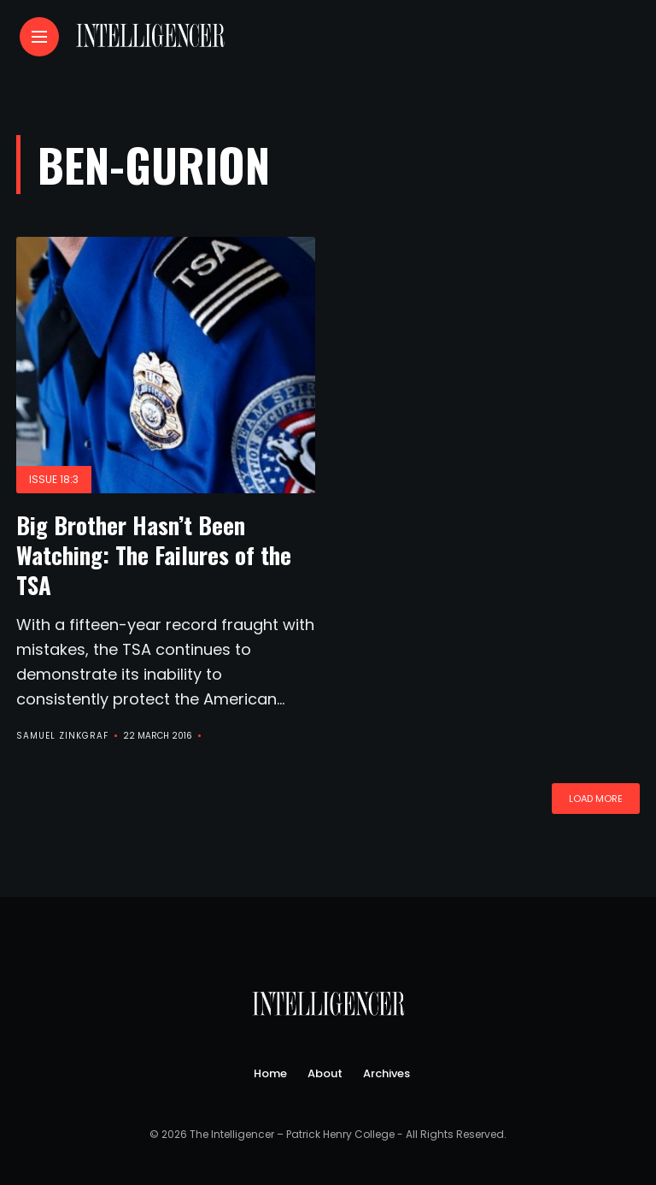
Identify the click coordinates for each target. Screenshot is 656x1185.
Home (270, 1073)
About (325, 1073)
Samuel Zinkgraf (62, 735)
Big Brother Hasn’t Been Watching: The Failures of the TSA (153, 555)
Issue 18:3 (54, 479)
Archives (386, 1073)
